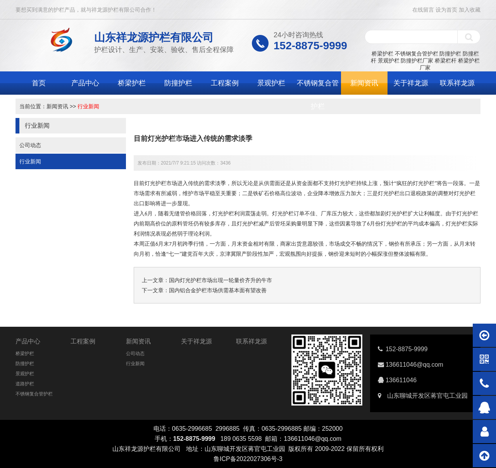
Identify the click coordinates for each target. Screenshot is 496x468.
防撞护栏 (450, 53)
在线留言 (423, 10)
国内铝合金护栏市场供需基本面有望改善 (218, 290)
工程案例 (225, 83)
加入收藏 (469, 10)
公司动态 (30, 145)
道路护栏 (25, 384)
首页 (39, 83)
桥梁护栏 (382, 53)
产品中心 (85, 83)
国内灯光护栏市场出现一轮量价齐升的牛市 (220, 280)
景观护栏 (389, 60)
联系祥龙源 (457, 83)
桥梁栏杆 (445, 60)
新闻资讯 (364, 83)
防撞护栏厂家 (417, 60)
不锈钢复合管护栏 (416, 53)
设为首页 (446, 10)
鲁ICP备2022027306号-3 (248, 459)
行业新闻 (88, 106)
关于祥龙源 (410, 83)
